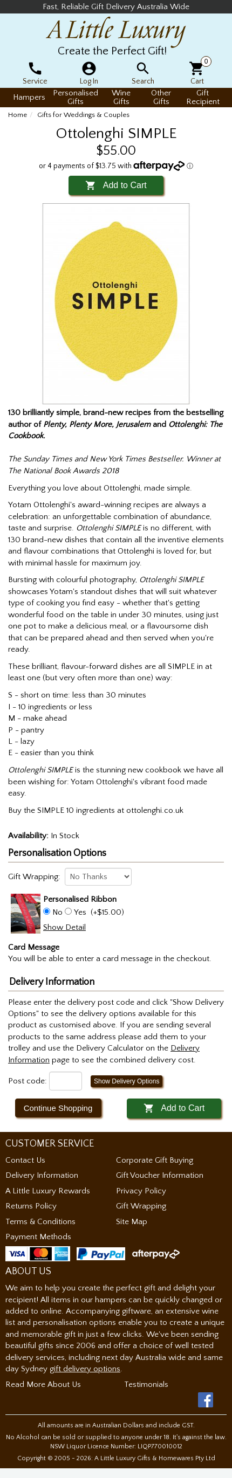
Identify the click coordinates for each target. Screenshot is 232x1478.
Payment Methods (38, 1236)
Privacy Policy (141, 1191)
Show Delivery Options (126, 1081)
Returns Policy (31, 1206)
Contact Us (25, 1160)
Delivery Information (41, 1175)
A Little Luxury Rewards (47, 1191)
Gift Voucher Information (159, 1175)
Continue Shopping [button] (58, 1108)
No (57, 912)
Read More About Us (43, 1384)
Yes (80, 912)
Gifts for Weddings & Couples (83, 115)
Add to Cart (115, 185)
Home (17, 115)
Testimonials (146, 1384)
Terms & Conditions (40, 1221)
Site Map (131, 1221)
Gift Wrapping (141, 1206)
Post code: (27, 1081)
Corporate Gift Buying (154, 1160)
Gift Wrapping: (34, 876)
